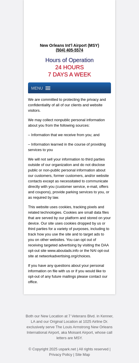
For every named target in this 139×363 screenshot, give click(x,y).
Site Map (82, 354)
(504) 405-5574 (69, 50)
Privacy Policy (60, 354)
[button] (37, 88)
